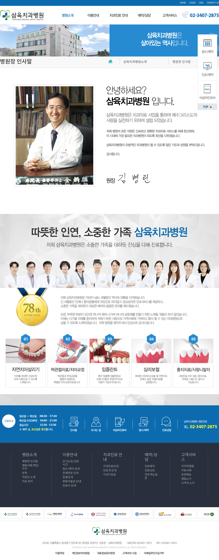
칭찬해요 (186, 474)
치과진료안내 (110, 466)
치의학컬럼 (187, 466)
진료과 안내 (109, 470)
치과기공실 (109, 474)
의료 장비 (27, 481)
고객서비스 (188, 456)
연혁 (24, 473)
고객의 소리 (188, 483)
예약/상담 (151, 456)
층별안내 (68, 477)
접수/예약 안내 (71, 468)
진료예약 (150, 466)
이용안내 (70, 454)
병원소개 (29, 454)
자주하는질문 (151, 476)
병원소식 (186, 478)
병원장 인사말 (30, 461)
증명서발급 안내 (72, 481)
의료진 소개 (28, 477)
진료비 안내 (69, 485)
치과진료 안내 (112, 456)
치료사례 (186, 470)
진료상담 (150, 470)
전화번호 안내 (70, 473)
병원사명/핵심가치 (30, 466)
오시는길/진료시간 (71, 462)
